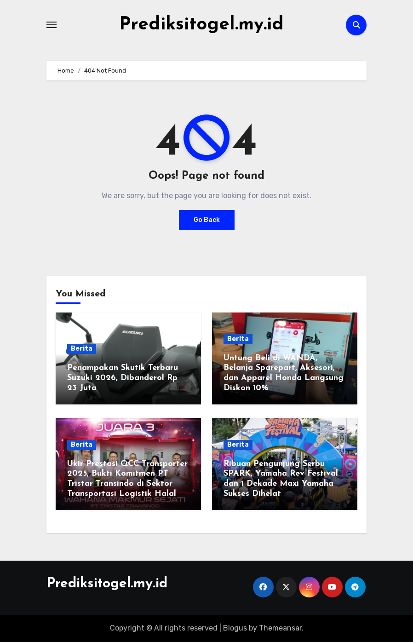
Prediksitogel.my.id (201, 25)
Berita (81, 348)
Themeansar (280, 628)
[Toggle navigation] (51, 25)
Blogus (235, 628)
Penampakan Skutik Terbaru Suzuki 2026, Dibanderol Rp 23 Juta (122, 378)
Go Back (207, 220)
